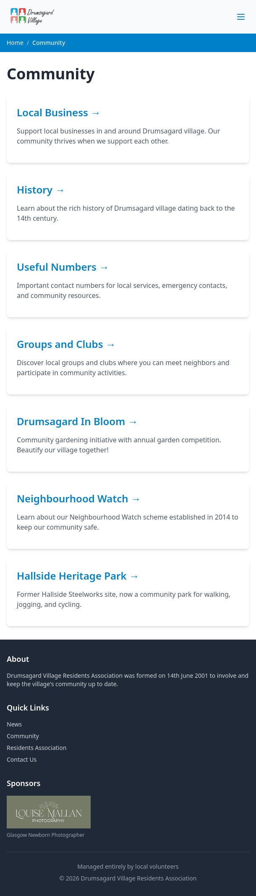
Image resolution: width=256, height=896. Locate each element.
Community (23, 736)
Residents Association (36, 748)
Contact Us (22, 759)
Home (15, 43)
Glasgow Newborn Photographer (45, 835)
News (14, 724)
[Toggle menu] (240, 16)
